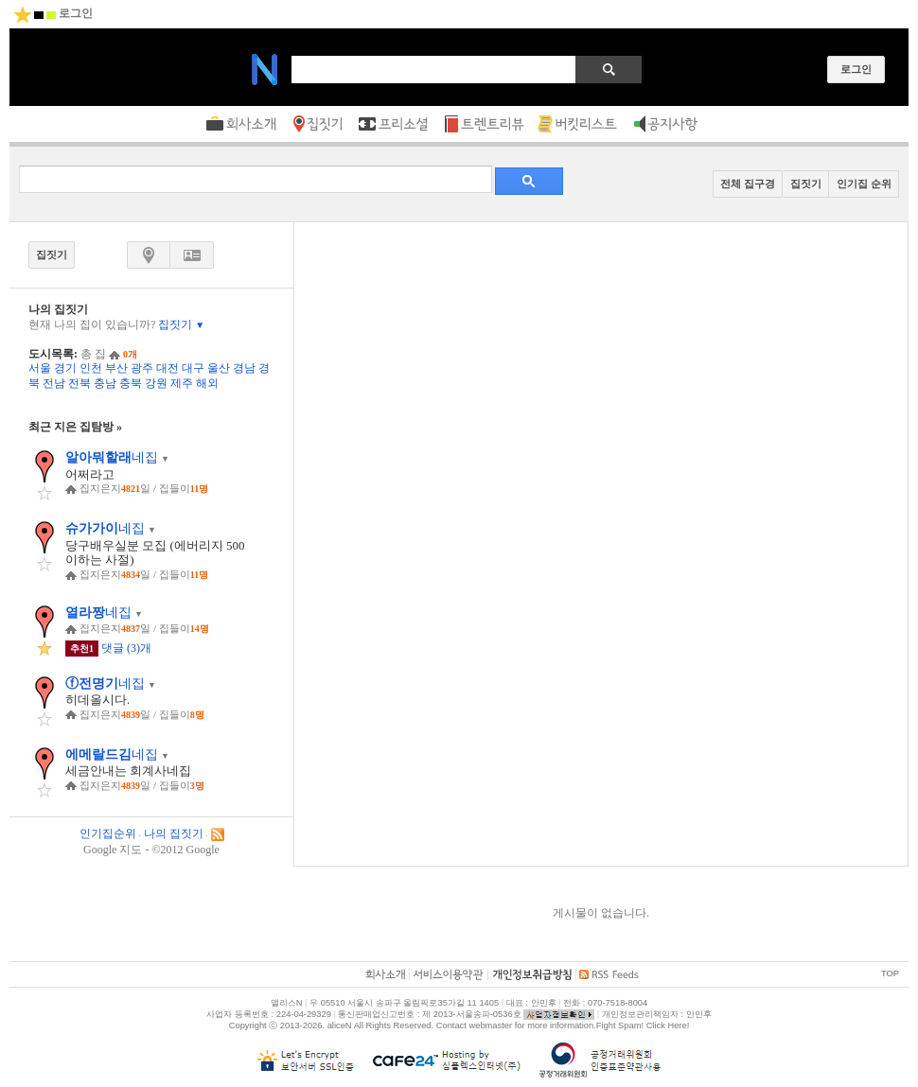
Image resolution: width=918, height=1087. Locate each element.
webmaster (490, 1025)
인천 (90, 368)
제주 (181, 383)
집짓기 (181, 324)
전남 (54, 383)
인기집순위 (107, 833)
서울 (39, 368)
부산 (116, 368)
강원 (156, 383)
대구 (193, 368)
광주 (142, 368)
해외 (207, 383)
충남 (105, 383)
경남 (244, 368)
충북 (130, 383)
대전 (167, 368)
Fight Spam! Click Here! (643, 1025)
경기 (65, 368)
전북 (79, 383)
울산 (218, 368)
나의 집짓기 (173, 833)
